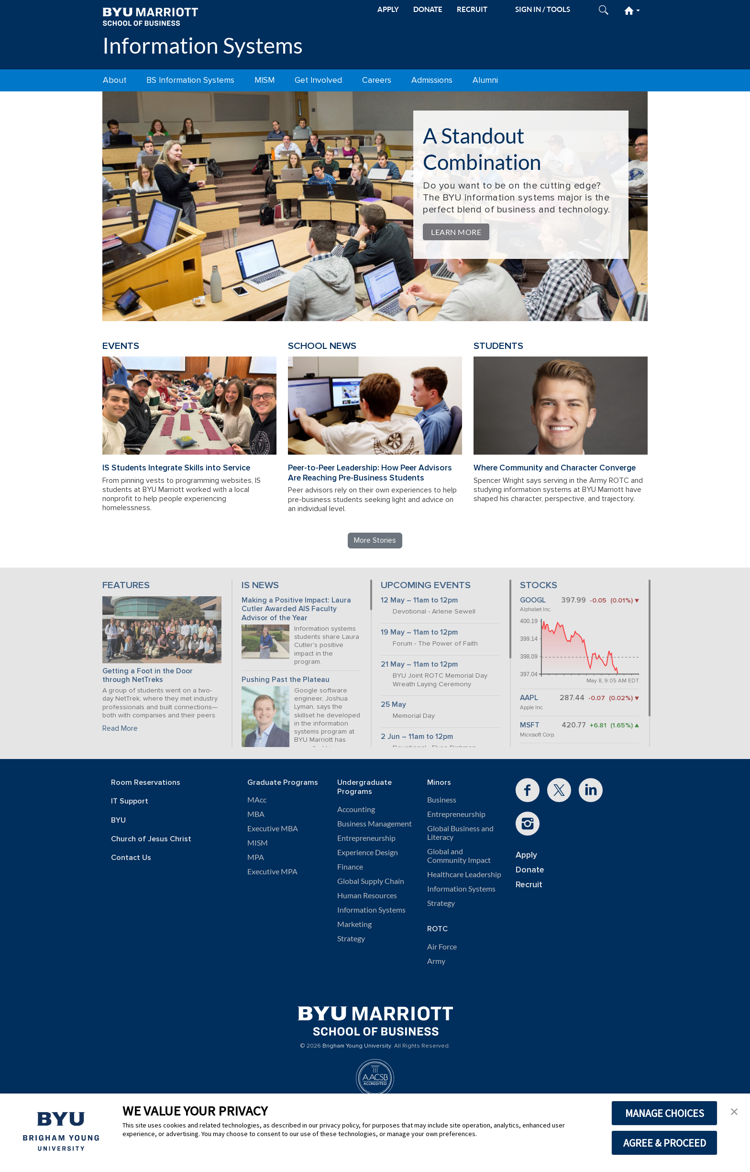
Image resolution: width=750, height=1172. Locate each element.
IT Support (129, 801)
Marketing (354, 924)
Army (436, 961)
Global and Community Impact (459, 855)
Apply (526, 855)
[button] (734, 1111)
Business (441, 799)
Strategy (351, 938)
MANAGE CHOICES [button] (664, 1113)
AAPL (529, 698)
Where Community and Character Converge (555, 468)
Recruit (529, 885)
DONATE (427, 9)
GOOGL (533, 600)
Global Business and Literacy (460, 832)
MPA (255, 857)
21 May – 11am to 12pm (419, 664)
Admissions (431, 80)
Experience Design (367, 852)
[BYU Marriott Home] (150, 16)
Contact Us (131, 857)
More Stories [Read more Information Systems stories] (375, 540)
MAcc (256, 799)
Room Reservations (145, 782)
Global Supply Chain (370, 881)
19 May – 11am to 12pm (419, 632)
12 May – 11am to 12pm (419, 600)
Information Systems (202, 45)
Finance (350, 866)
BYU (118, 820)
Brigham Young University (356, 1046)
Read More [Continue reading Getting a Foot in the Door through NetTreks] (120, 728)
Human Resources (367, 895)
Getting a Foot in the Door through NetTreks (147, 676)
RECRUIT (472, 9)
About (114, 80)
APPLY (388, 9)
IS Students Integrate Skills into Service (176, 468)
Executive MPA (272, 871)
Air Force (442, 946)
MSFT (530, 725)
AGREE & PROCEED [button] (664, 1143)
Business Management (374, 823)
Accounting (356, 809)
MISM (264, 80)
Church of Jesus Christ (151, 839)
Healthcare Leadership (464, 874)
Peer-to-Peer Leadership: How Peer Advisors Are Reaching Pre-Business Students (370, 473)
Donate (530, 870)
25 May (393, 704)
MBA (256, 814)
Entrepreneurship (366, 838)
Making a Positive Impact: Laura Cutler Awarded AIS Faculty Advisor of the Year (296, 609)
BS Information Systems (190, 80)
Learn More (456, 231)
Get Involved (318, 80)
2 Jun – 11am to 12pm (417, 736)
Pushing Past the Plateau (286, 679)
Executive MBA (272, 828)
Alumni (485, 80)
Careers (376, 80)
